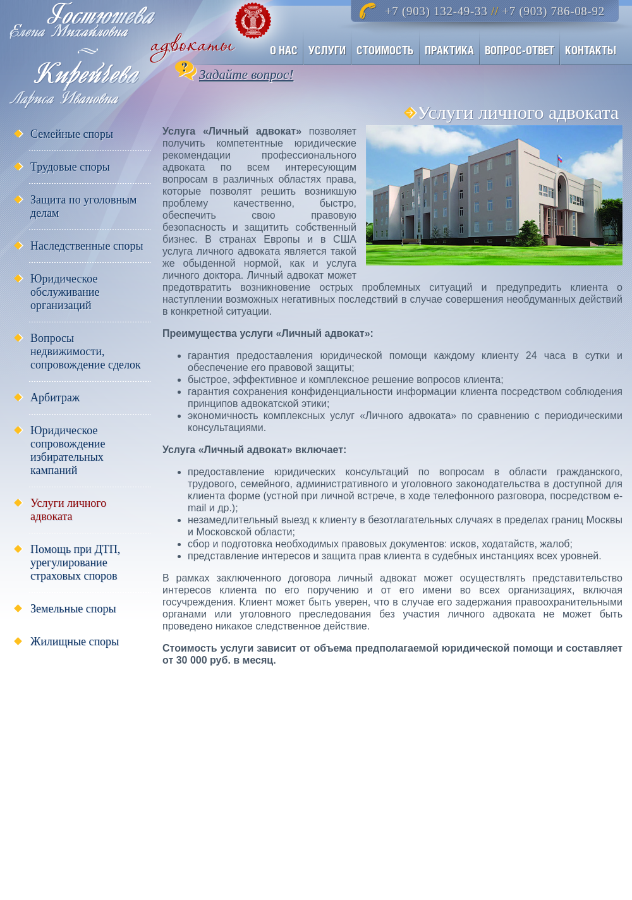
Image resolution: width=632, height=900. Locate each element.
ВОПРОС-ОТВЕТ (519, 50)
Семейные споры (71, 134)
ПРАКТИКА (449, 50)
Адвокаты (124, 54)
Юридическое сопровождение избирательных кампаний (67, 450)
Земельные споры (73, 608)
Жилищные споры (74, 641)
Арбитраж (55, 397)
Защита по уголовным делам (83, 206)
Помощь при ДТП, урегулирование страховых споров (75, 562)
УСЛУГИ (327, 50)
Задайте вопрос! (246, 74)
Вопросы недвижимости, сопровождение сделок (85, 351)
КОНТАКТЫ (590, 50)
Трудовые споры (70, 167)
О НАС (284, 50)
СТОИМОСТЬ (385, 50)
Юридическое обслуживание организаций (64, 292)
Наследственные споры (86, 246)
